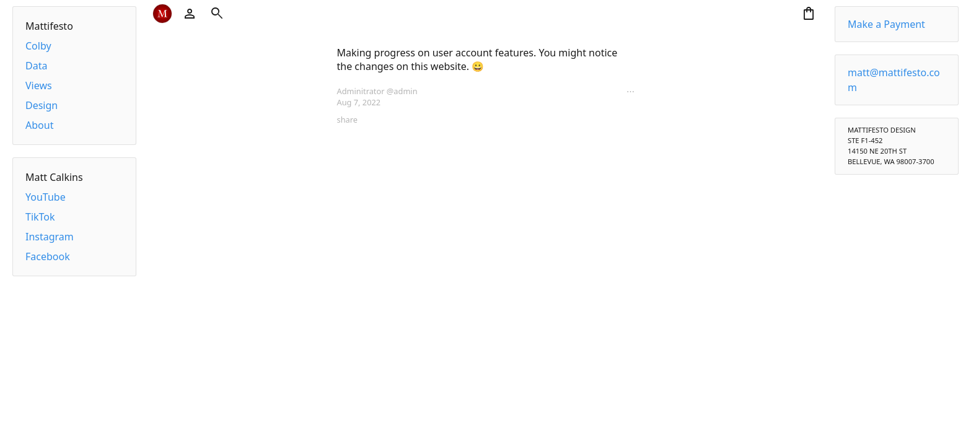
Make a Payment (886, 24)
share (347, 119)
